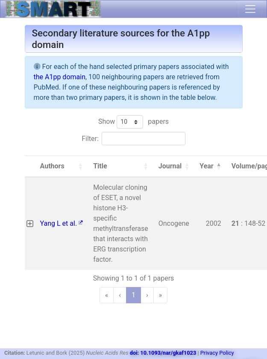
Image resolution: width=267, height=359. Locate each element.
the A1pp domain (59, 77)
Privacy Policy (217, 353)
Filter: (90, 139)
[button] (80, 166)
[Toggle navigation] (250, 9)
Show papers (133, 122)
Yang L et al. (61, 223)
